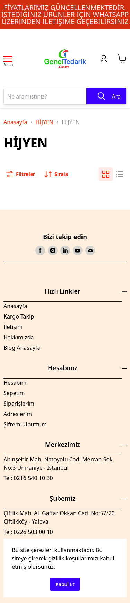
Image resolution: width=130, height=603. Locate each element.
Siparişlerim (18, 403)
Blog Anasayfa (22, 347)
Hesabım (14, 383)
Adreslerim (17, 414)
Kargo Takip (18, 316)
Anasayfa (15, 122)
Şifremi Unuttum (25, 424)
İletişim (13, 327)
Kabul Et (65, 584)
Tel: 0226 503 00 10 (28, 532)
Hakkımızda (18, 337)
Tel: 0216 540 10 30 (28, 478)
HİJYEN (44, 122)
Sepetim (14, 393)
